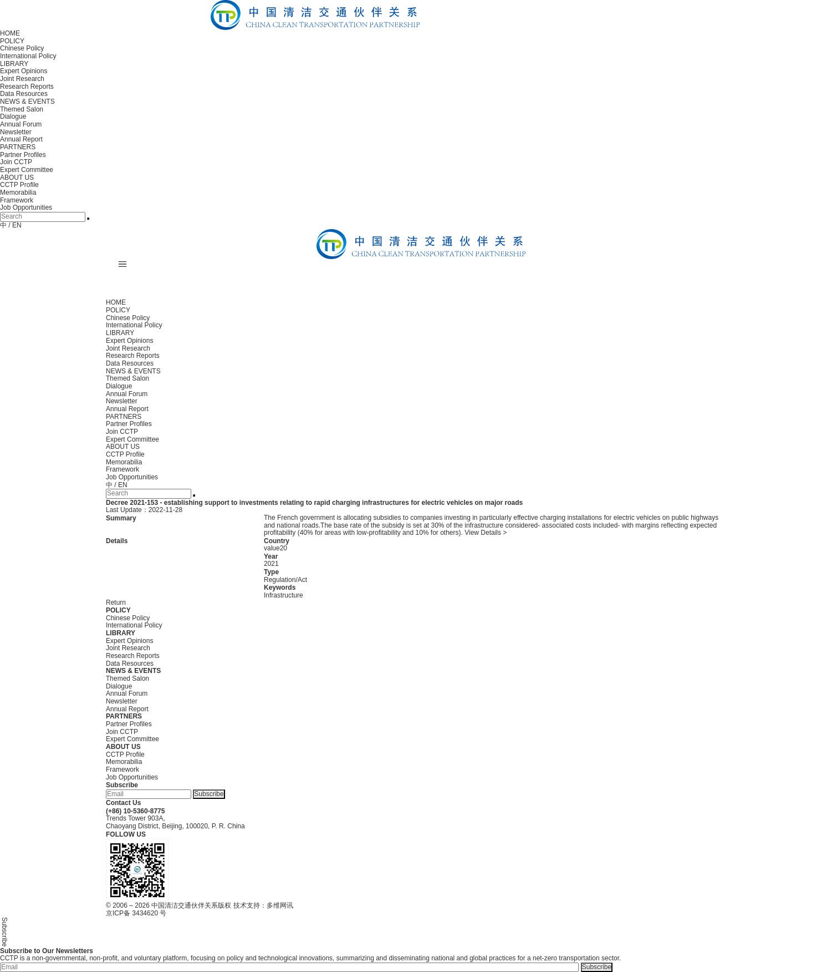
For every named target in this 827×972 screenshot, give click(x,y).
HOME (10, 33)
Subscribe (208, 794)
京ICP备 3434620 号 (136, 913)
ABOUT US (17, 177)
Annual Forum (21, 124)
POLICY (12, 41)
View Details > (485, 532)
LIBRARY (14, 64)
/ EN (14, 225)
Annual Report (21, 139)
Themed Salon (21, 109)
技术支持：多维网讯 (263, 905)
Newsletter (16, 132)
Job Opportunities (26, 207)
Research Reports (27, 86)
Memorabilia (18, 192)
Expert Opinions (23, 71)
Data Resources (24, 94)
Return (116, 602)
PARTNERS (17, 147)
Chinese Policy (22, 48)
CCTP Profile (19, 185)
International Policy (28, 56)
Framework (16, 200)
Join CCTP (16, 162)
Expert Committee (26, 170)
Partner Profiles (23, 155)
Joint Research (22, 79)
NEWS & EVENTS (27, 101)
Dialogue (13, 116)
